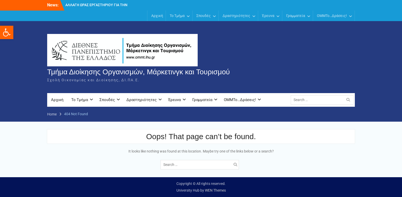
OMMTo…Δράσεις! (332, 16)
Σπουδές (203, 16)
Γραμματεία (295, 16)
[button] (6, 32)
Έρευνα (268, 16)
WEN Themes (215, 190)
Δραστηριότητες (236, 16)
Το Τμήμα (177, 16)
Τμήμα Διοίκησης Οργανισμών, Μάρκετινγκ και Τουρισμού (138, 72)
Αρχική (157, 16)
